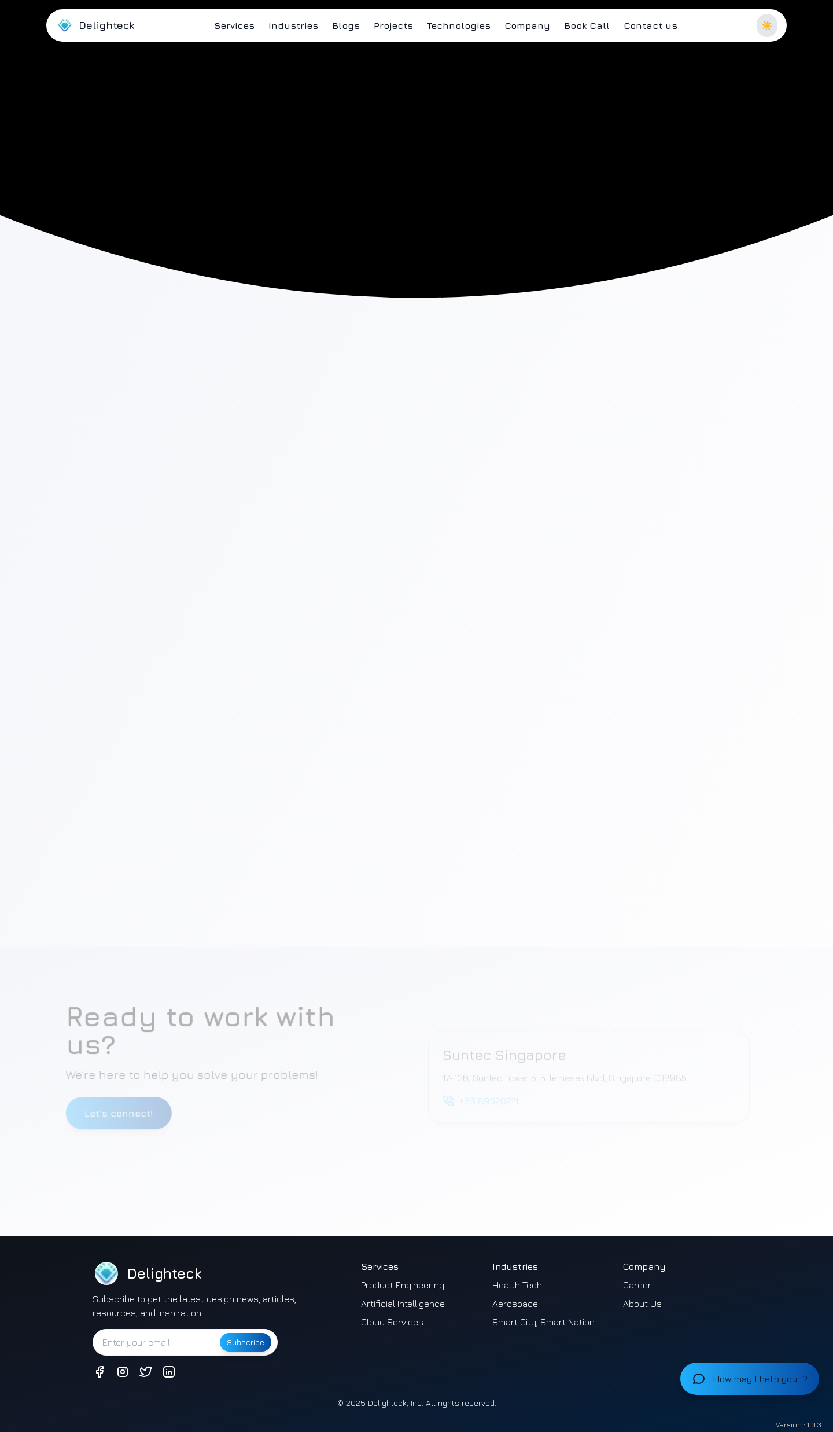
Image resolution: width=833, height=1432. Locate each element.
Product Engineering (402, 1285)
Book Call (587, 25)
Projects (393, 25)
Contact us (650, 25)
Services (234, 25)
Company (527, 25)
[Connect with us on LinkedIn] (169, 1372)
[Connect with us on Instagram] (123, 1372)
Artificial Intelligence (403, 1303)
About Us (642, 1303)
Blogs (346, 25)
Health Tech (517, 1285)
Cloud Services (392, 1322)
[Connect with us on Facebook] (99, 1372)
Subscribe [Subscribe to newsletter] (245, 1342)
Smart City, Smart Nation (543, 1322)
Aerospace (515, 1303)
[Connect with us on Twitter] (146, 1372)
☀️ (767, 25)
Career (637, 1285)
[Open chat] (749, 1379)
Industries (293, 25)
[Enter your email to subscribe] (155, 1342)
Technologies (459, 25)
